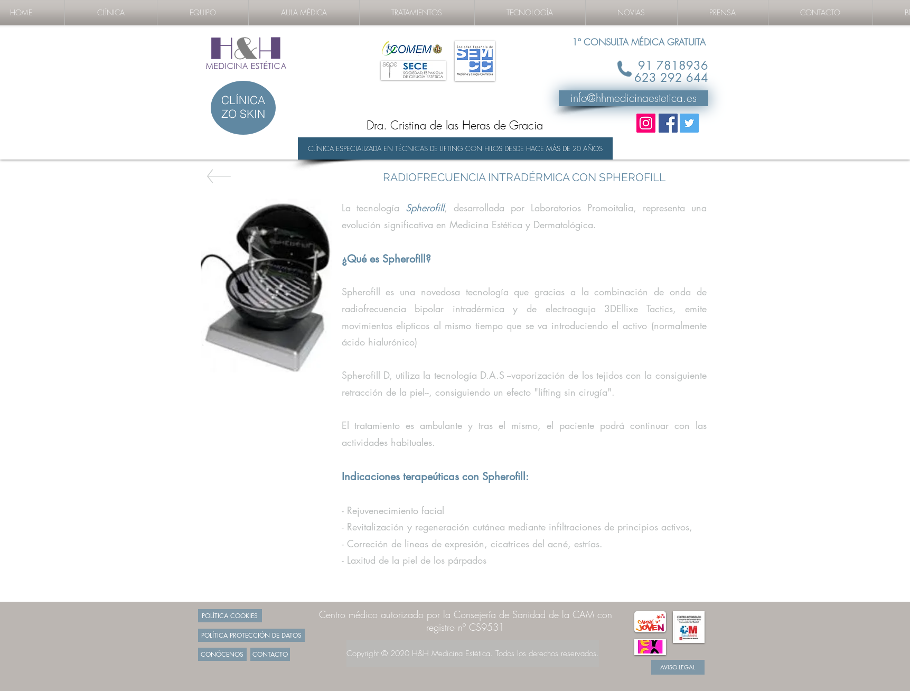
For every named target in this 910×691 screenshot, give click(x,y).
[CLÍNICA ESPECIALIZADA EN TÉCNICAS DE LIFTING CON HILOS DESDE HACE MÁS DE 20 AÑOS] (455, 148)
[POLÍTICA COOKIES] (230, 615)
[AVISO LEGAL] (678, 667)
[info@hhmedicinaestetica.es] (633, 98)
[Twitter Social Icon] (689, 123)
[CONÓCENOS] (222, 654)
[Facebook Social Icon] (668, 123)
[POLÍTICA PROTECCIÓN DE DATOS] (251, 635)
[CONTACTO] (270, 654)
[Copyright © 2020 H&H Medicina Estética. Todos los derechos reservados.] (472, 653)
